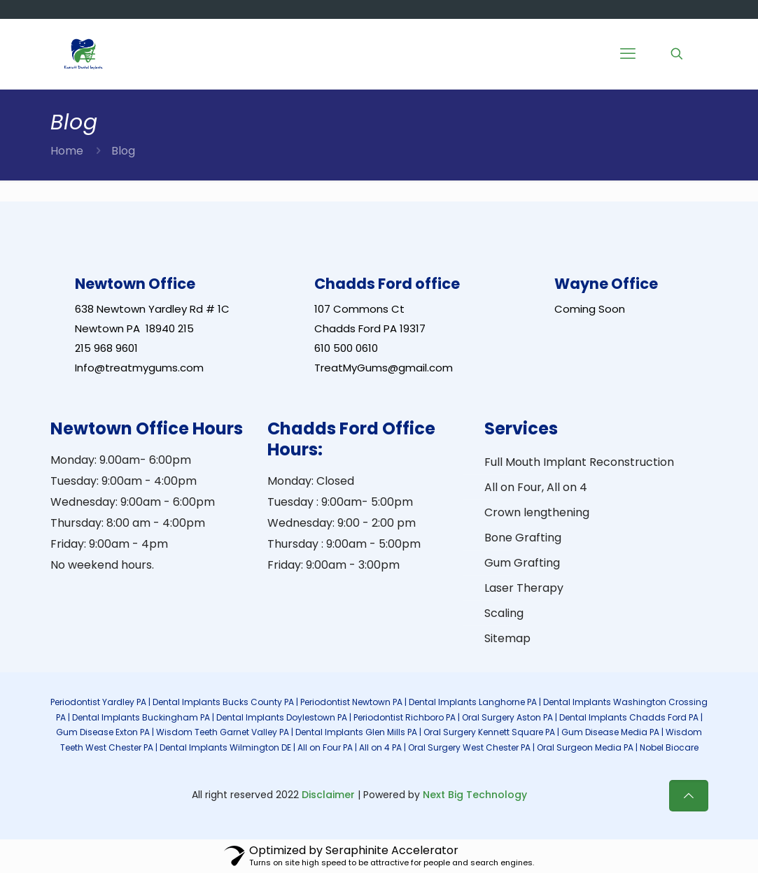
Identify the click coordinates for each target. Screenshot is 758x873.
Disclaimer (328, 795)
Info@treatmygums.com (139, 367)
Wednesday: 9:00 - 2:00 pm (341, 523)
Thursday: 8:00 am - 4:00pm (127, 523)
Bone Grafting (522, 538)
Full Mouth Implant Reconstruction (579, 462)
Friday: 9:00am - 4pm (109, 544)
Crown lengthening (536, 512)
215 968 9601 (106, 348)
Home (66, 151)
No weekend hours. (102, 565)
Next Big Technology (475, 795)
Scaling (504, 613)
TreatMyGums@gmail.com (383, 367)
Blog (123, 151)
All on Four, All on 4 (535, 487)
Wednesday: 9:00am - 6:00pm (132, 502)
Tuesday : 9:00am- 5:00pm (340, 502)
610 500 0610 (346, 348)
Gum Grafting (522, 563)
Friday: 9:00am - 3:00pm (333, 565)
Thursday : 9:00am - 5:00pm (344, 544)
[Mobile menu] (628, 54)
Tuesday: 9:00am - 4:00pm (123, 481)
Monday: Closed (310, 481)
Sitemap (507, 638)
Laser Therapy (523, 588)
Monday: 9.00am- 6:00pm (120, 460)
